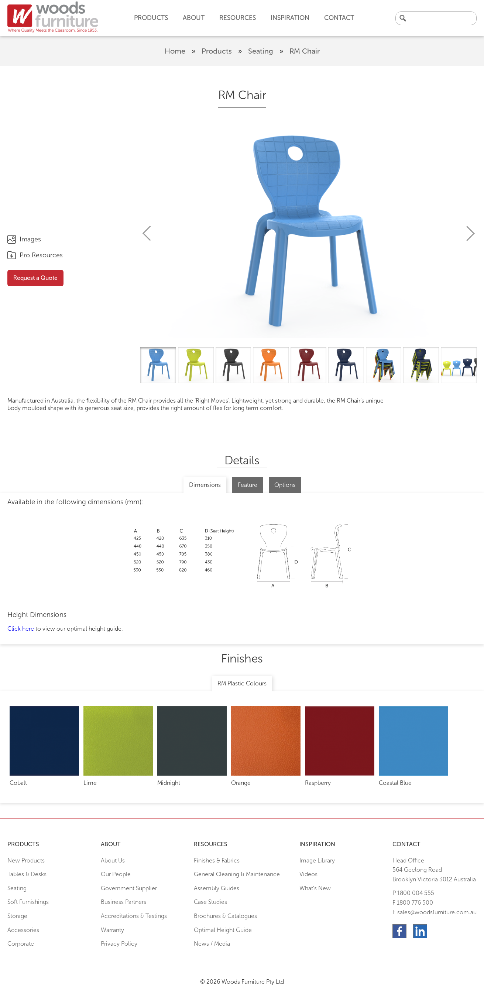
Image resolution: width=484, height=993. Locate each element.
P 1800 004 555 (413, 893)
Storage (17, 915)
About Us (113, 860)
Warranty (112, 929)
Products (217, 51)
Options (284, 484)
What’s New (315, 888)
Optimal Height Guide (223, 929)
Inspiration (290, 18)
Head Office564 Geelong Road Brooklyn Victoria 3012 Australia (434, 870)
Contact (339, 18)
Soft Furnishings (28, 901)
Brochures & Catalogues (225, 915)
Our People (116, 874)
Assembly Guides (216, 888)
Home (175, 51)
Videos (308, 874)
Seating (260, 51)
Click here (20, 628)
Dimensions (205, 484)
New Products (26, 860)
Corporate (20, 943)
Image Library (317, 860)
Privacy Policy (119, 943)
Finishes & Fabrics (217, 860)
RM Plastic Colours (242, 683)
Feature (247, 484)
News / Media (212, 943)
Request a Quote (35, 277)
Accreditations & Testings (134, 915)
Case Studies (210, 901)
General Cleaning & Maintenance (237, 874)
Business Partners (123, 901)
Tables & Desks (27, 874)
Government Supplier (129, 888)
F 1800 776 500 (412, 902)
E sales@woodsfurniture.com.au (434, 912)
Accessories (23, 929)
